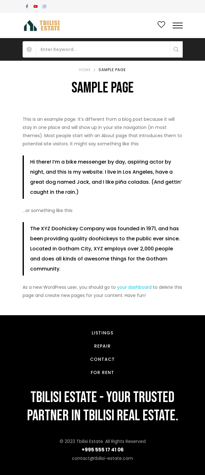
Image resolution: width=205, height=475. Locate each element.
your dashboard (134, 287)
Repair (102, 346)
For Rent (102, 372)
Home (85, 69)
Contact (102, 359)
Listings (102, 333)
